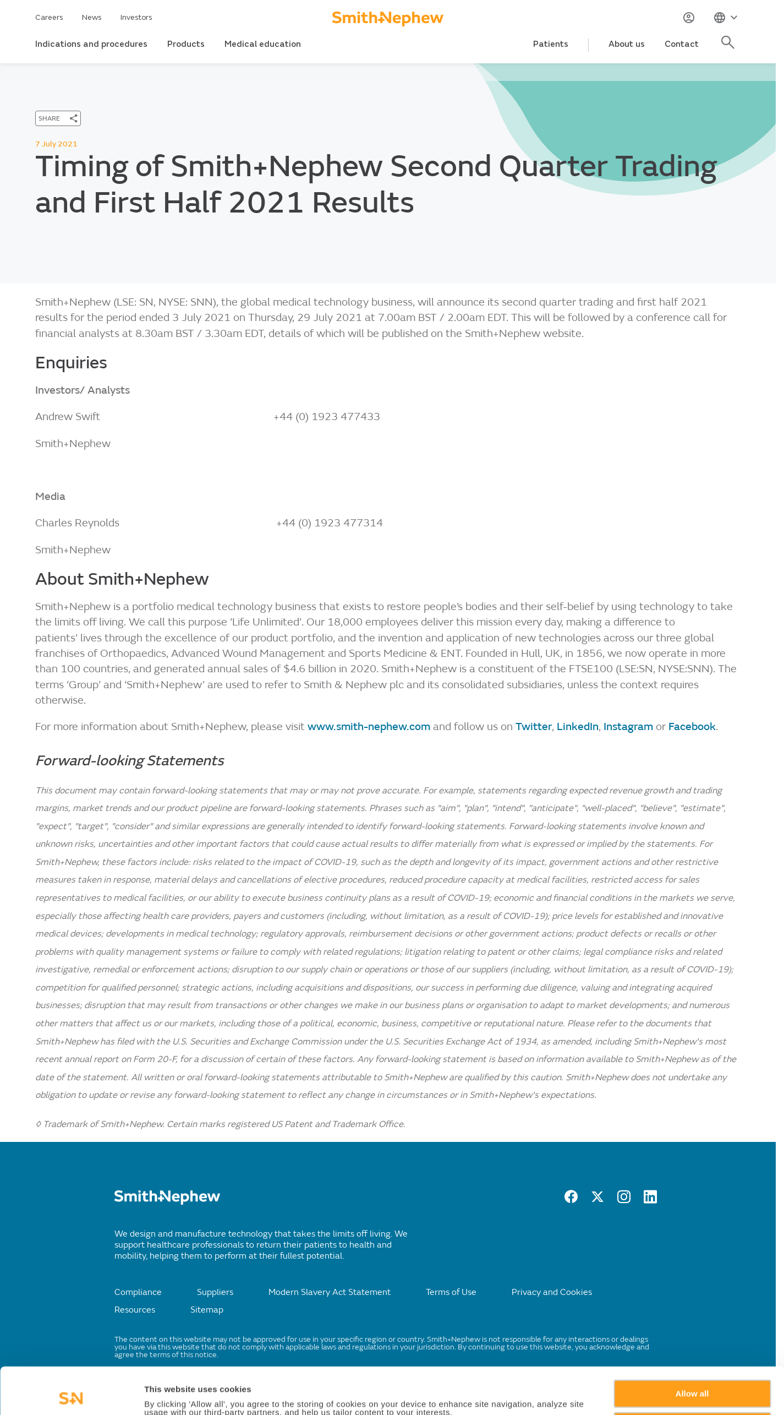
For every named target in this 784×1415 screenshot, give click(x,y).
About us (626, 44)
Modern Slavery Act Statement (329, 1292)
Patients (550, 44)
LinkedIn (578, 726)
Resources (134, 1309)
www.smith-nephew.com (369, 726)
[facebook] (571, 1200)
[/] (167, 1201)
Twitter (534, 726)
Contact (682, 44)
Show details (169, 1393)
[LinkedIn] (650, 1200)
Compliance (138, 1292)
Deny (692, 1379)
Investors (136, 17)
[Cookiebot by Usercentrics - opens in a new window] (71, 1393)
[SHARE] (58, 118)
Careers (49, 17)
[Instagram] (624, 1200)
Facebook (692, 726)
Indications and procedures (91, 44)
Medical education (262, 44)
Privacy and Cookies (552, 1292)
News (92, 17)
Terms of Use (451, 1292)
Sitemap (206, 1309)
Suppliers (215, 1292)
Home (45, 72)
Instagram (628, 726)
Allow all (692, 1347)
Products (186, 44)
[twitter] (597, 1200)
